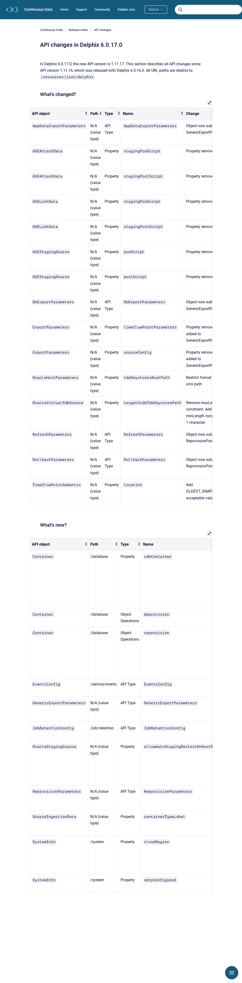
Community (102, 9)
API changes (102, 30)
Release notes (78, 30)
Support (81, 9)
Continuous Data (38, 9)
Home (64, 9)
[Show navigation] (231, 972)
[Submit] (180, 9)
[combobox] (208, 9)
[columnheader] (59, 114)
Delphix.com (126, 9)
